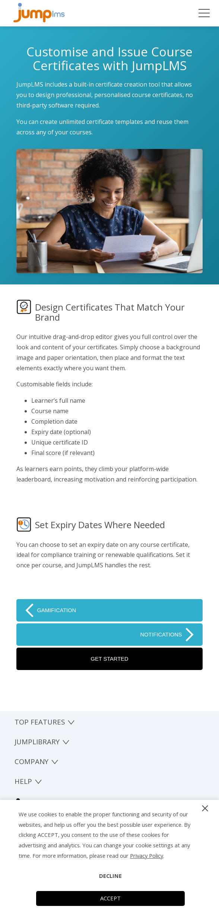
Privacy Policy (146, 855)
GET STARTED (109, 659)
